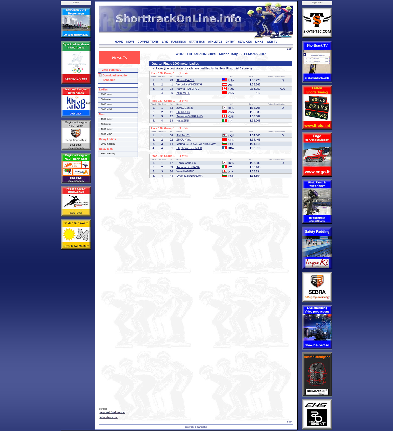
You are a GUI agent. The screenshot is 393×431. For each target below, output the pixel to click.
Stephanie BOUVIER (189, 148)
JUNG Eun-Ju (184, 107)
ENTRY (230, 41)
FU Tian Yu (183, 112)
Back (289, 49)
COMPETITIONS (148, 41)
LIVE (165, 41)
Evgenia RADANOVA (189, 175)
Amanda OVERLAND (189, 116)
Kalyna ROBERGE (188, 88)
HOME (119, 41)
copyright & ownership (196, 427)
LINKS (259, 41)
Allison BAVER (185, 80)
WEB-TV (272, 41)
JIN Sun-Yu (183, 135)
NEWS (130, 41)
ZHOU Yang (183, 139)
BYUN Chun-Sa (186, 162)
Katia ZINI (182, 120)
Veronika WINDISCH (189, 84)
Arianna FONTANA (188, 167)
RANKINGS (178, 41)
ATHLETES (215, 41)
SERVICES (245, 41)
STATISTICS (197, 41)
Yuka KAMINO (185, 171)
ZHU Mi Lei (183, 92)
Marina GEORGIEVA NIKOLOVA (196, 143)
